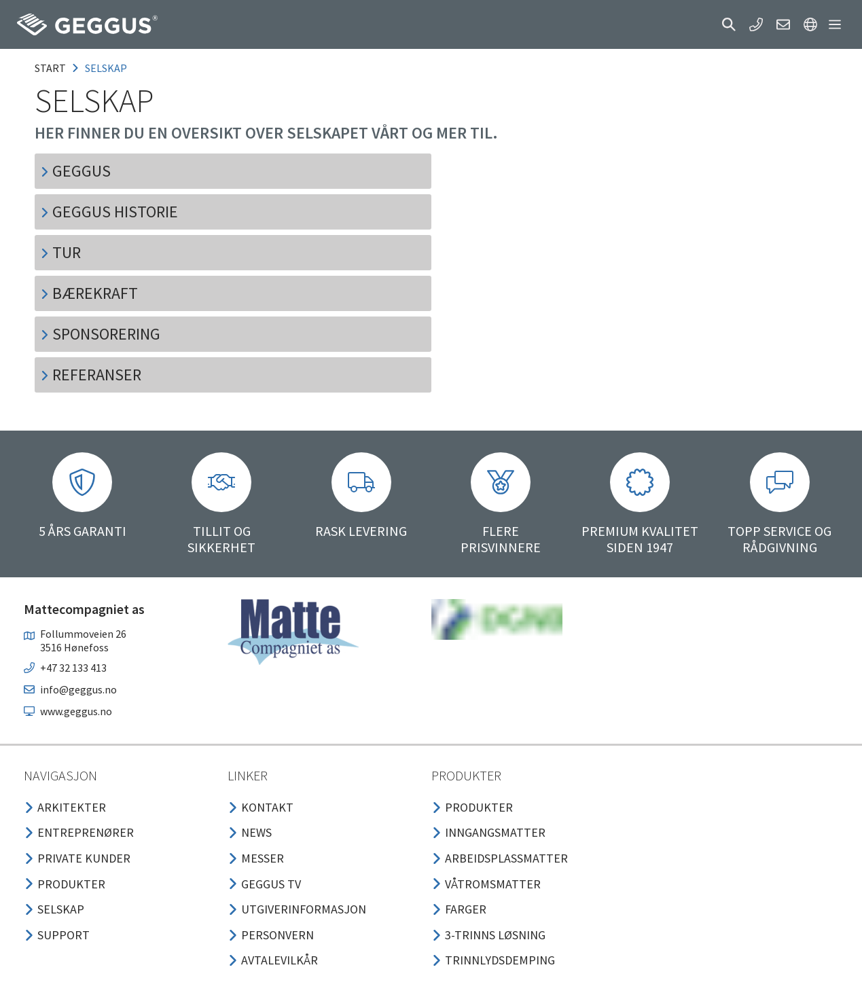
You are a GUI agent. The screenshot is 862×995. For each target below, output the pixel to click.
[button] (728, 24)
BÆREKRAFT (89, 293)
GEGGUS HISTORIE (109, 211)
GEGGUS (75, 170)
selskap (106, 68)
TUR (60, 252)
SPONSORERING (100, 333)
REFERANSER (90, 374)
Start (50, 68)
